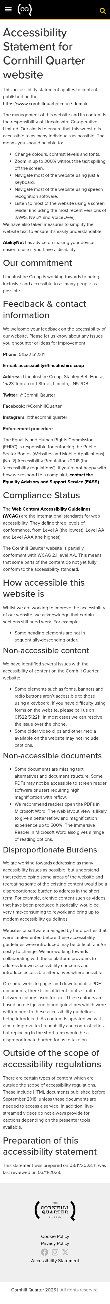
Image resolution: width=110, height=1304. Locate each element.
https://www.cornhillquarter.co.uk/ (37, 104)
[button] (8, 8)
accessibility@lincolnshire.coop (51, 366)
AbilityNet (13, 242)
